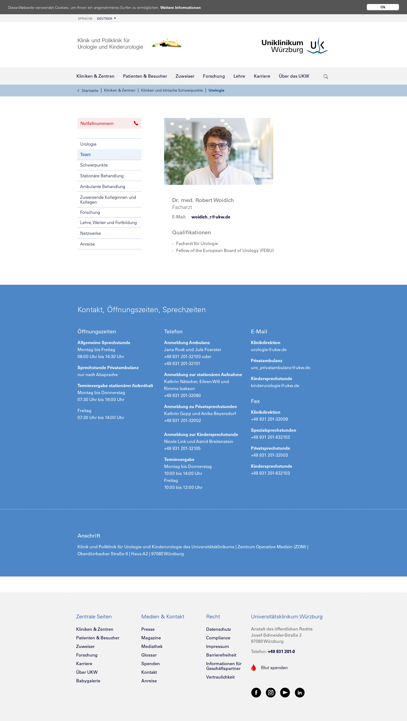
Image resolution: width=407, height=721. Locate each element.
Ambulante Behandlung (102, 186)
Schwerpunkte (94, 165)
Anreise (87, 244)
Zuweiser (85, 646)
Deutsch (95, 18)
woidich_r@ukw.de (210, 216)
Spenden (150, 663)
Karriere (84, 663)
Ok (383, 7)
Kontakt (149, 672)
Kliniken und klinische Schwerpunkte (172, 90)
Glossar (149, 655)
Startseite (87, 90)
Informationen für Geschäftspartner (224, 666)
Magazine (151, 637)
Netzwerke (90, 233)
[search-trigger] (326, 76)
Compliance (218, 637)
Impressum (217, 646)
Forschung (90, 212)
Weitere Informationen (186, 7)
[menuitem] (96, 18)
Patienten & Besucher (97, 637)
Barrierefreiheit (221, 655)
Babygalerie (88, 680)
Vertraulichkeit (220, 677)
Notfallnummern (109, 123)
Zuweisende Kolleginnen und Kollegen (108, 199)
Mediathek (151, 646)
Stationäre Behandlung (102, 175)
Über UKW (87, 672)
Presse (148, 629)
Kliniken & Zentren (119, 90)
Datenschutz (218, 629)
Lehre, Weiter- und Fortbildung (108, 222)
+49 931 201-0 (281, 651)
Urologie (216, 90)
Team (85, 154)
